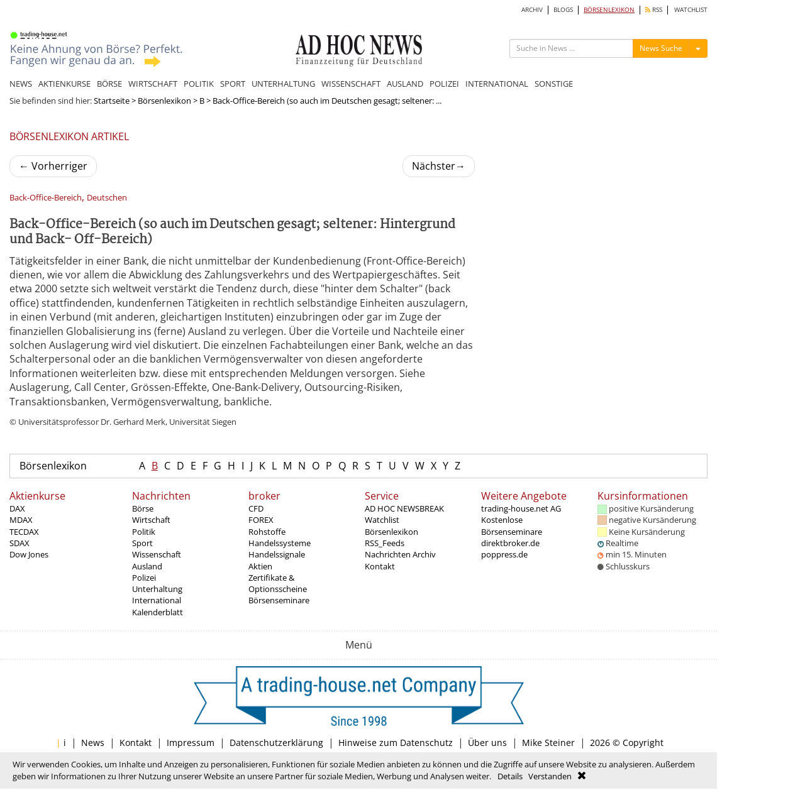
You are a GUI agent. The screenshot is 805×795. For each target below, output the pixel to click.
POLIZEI (444, 83)
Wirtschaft (151, 519)
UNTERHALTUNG (283, 83)
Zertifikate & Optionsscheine (277, 583)
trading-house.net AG (521, 508)
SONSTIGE (554, 83)
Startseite (112, 100)
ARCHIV (532, 10)
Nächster (438, 166)
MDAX (21, 519)
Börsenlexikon (164, 100)
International (156, 600)
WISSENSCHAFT (350, 83)
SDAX (19, 543)
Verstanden (550, 776)
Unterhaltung (157, 589)
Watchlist (382, 519)
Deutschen (107, 198)
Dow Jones (28, 554)
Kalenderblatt (157, 612)
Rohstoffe (267, 531)
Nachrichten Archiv (400, 554)
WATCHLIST (691, 10)
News (92, 742)
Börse (142, 508)
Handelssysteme (279, 543)
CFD (256, 508)
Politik (143, 531)
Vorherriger (53, 166)
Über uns (487, 742)
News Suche (661, 48)
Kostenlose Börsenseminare (511, 525)
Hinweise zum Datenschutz (395, 742)
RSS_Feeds (384, 543)
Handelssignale (276, 554)
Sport (142, 543)
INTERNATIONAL (496, 83)
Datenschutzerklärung (276, 742)
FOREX (261, 519)
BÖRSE (109, 83)
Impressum (190, 742)
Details (510, 776)
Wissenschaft (156, 554)
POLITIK (199, 83)
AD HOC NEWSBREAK (404, 508)
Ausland (147, 566)
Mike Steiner (548, 742)
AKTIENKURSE (64, 83)
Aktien (260, 566)
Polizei (144, 577)
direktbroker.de (510, 543)
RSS (653, 10)
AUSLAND (405, 83)
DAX (17, 508)
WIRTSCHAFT (152, 83)
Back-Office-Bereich (45, 198)
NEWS (20, 83)
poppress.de (504, 554)
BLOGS (563, 10)
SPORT (232, 83)
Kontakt (380, 566)
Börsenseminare (278, 600)
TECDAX (24, 531)
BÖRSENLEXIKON (609, 10)
